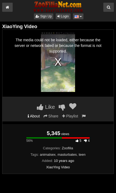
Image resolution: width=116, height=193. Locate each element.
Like (46, 107)
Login (63, 16)
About (34, 116)
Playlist (70, 116)
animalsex (48, 155)
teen (82, 155)
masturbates (67, 155)
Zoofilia (67, 148)
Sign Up (44, 16)
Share (51, 116)
